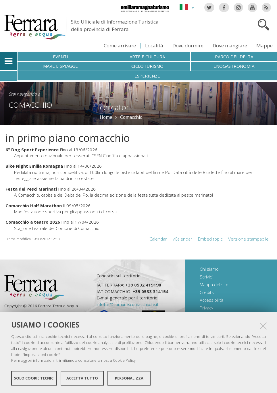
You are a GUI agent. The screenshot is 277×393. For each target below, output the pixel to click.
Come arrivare (120, 45)
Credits (207, 292)
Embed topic (210, 239)
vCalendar (182, 239)
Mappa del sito (214, 284)
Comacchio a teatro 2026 (32, 222)
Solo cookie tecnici (34, 378)
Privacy (206, 308)
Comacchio (30, 105)
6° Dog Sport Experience (32, 149)
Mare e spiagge (60, 66)
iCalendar (158, 239)
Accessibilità (211, 300)
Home (106, 117)
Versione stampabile (248, 239)
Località (154, 45)
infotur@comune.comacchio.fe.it (128, 304)
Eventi (60, 56)
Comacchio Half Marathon (33, 205)
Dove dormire (187, 45)
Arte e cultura (147, 56)
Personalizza (129, 378)
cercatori (115, 107)
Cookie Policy (124, 360)
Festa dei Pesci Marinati (31, 189)
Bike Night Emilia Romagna (34, 166)
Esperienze (147, 76)
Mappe (264, 45)
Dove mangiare (230, 45)
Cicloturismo (147, 66)
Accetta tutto (82, 378)
